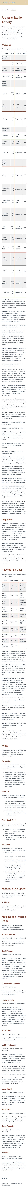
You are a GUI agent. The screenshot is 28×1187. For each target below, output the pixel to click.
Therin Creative (8, 2)
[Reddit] (4, 1178)
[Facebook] (2, 1178)
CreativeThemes (6, 1185)
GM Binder (13, 10)
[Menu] (25, 2)
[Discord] (6, 1178)
